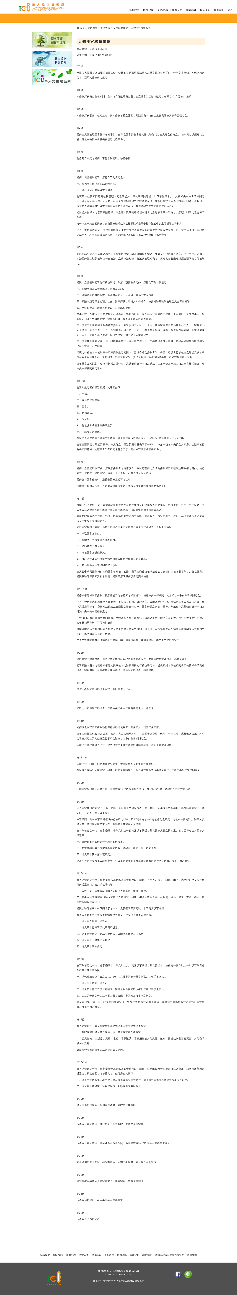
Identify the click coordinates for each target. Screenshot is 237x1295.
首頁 (81, 28)
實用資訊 (219, 10)
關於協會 (134, 1255)
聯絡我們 (147, 1255)
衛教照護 (71, 1255)
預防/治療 (148, 10)
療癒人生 (177, 10)
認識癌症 (134, 10)
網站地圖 (192, 1255)
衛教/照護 (163, 10)
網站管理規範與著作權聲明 (169, 1255)
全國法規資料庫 (98, 49)
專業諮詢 (191, 10)
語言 (230, 10)
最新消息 (205, 10)
